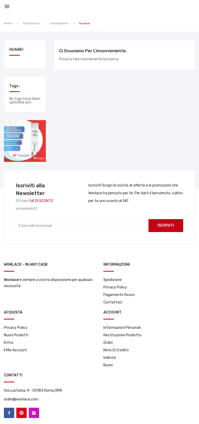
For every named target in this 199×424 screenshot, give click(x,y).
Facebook (9, 413)
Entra (8, 342)
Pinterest (21, 413)
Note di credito (116, 350)
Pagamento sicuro (119, 295)
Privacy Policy (115, 287)
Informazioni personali (122, 327)
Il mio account (15, 350)
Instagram (34, 413)
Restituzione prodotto (122, 335)
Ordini (108, 342)
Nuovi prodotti (16, 335)
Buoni (108, 365)
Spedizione (112, 280)
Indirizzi (109, 357)
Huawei (16, 50)
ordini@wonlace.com (21, 399)
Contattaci (112, 302)
